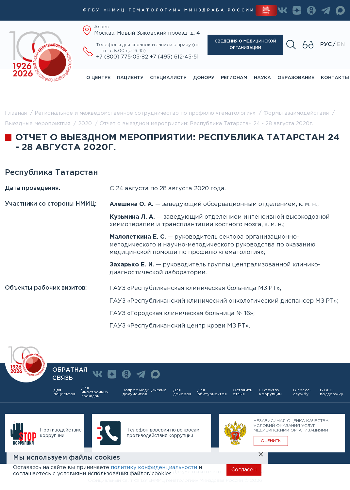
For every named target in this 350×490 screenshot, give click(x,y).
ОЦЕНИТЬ (271, 441)
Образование (295, 78)
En (341, 44)
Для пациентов (64, 392)
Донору (203, 78)
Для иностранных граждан (94, 392)
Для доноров (182, 392)
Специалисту (168, 78)
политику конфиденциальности (154, 467)
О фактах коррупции (270, 392)
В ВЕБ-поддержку (331, 392)
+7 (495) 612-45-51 (174, 57)
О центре (98, 78)
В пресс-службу (302, 392)
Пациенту (130, 78)
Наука (262, 78)
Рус (326, 44)
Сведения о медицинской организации (245, 45)
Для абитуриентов (212, 392)
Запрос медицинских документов (144, 392)
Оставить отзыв (242, 392)
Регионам (234, 78)
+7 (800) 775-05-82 (123, 57)
